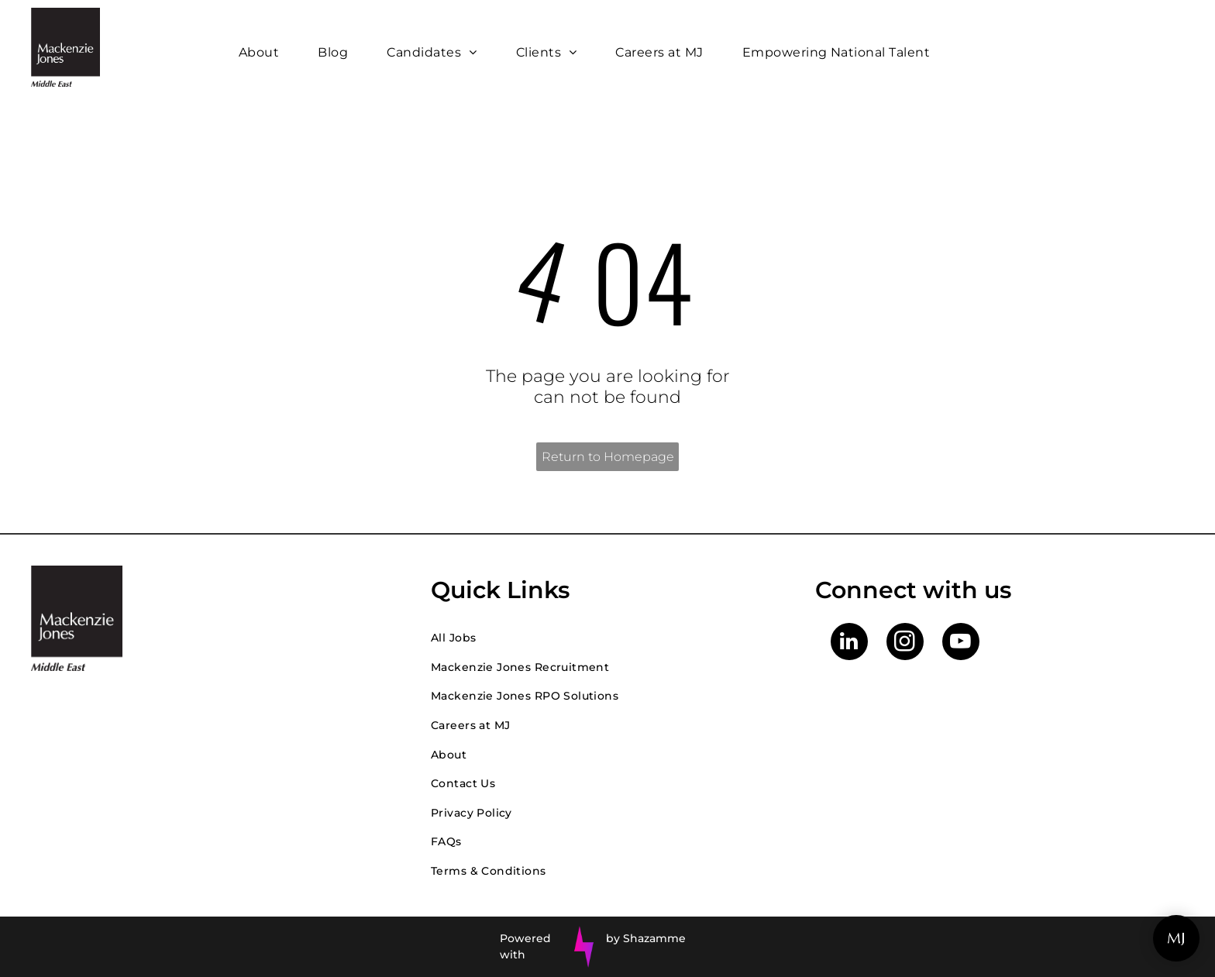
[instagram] (905, 643)
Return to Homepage (608, 456)
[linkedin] (849, 643)
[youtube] (960, 643)
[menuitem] (262, 52)
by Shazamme (646, 938)
